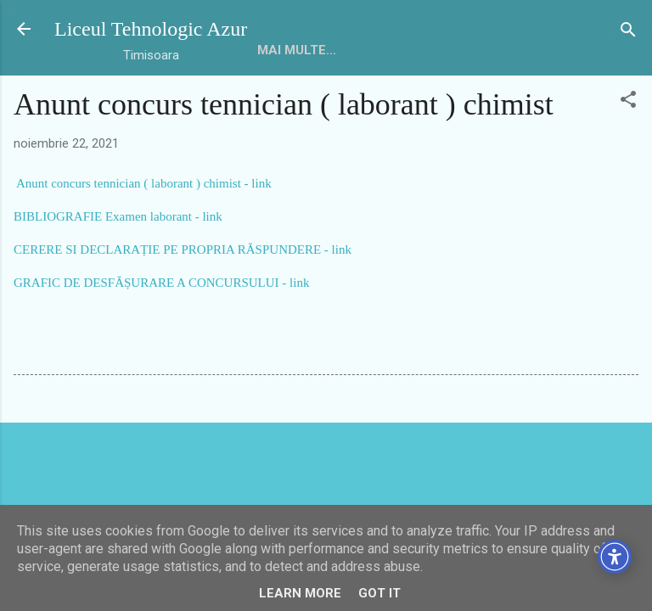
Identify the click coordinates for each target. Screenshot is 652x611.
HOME (276, 50)
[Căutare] (628, 30)
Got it (379, 593)
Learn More (300, 593)
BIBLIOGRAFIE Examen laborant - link (118, 216)
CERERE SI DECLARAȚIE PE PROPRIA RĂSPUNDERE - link (182, 249)
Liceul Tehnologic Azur (150, 29)
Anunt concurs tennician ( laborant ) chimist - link (144, 183)
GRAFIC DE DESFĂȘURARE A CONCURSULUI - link (161, 282)
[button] (628, 100)
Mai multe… (357, 50)
